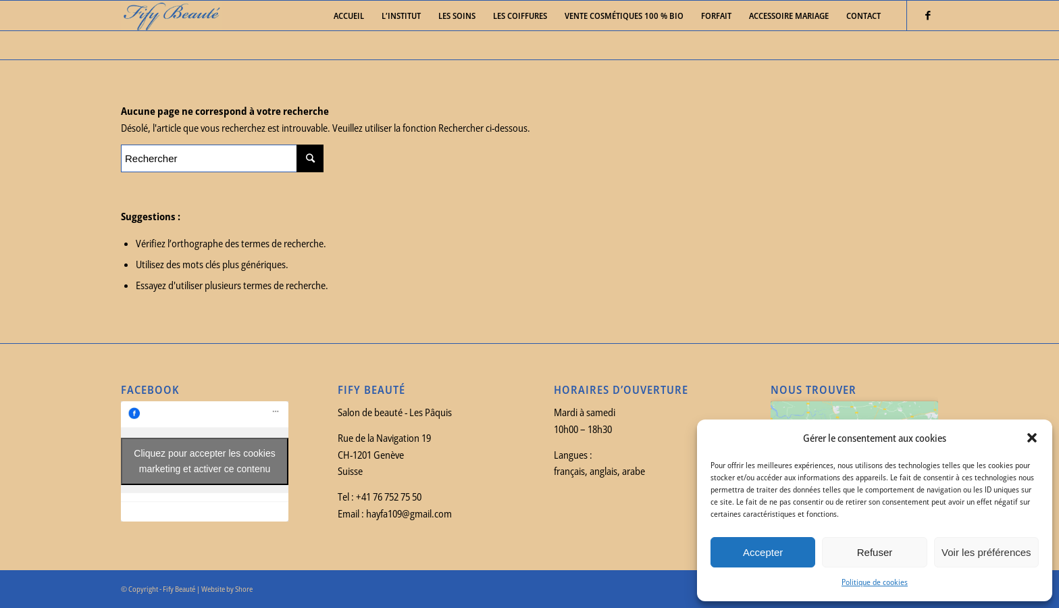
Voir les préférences (986, 552)
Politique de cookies (875, 582)
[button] (1032, 438)
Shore (244, 589)
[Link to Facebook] (928, 15)
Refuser (875, 552)
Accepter (763, 552)
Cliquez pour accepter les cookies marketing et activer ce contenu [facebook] (204, 461)
